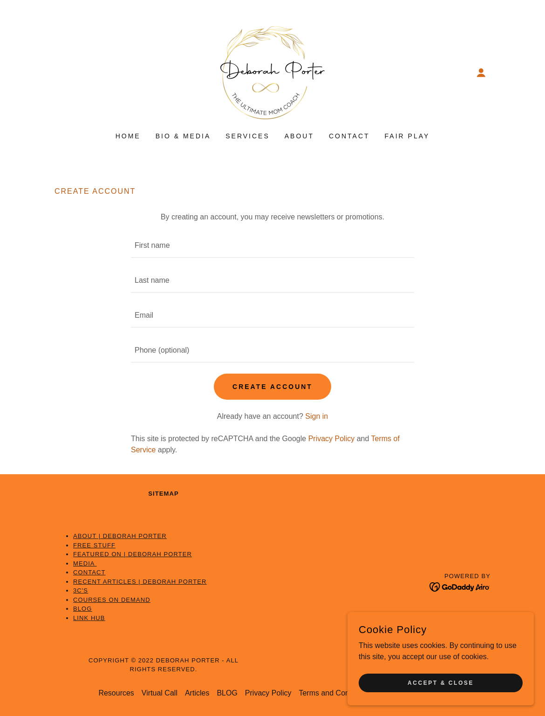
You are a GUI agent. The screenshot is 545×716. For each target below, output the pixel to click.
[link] (272, 72)
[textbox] (272, 246)
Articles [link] (197, 693)
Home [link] (128, 136)
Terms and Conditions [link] (335, 693)
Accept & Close (441, 682)
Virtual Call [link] (159, 693)
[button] (481, 72)
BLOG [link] (227, 693)
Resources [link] (116, 693)
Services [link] (247, 136)
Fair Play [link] (407, 136)
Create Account (272, 386)
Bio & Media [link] (183, 136)
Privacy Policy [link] (331, 439)
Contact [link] (349, 136)
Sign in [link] (316, 416)
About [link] (299, 136)
